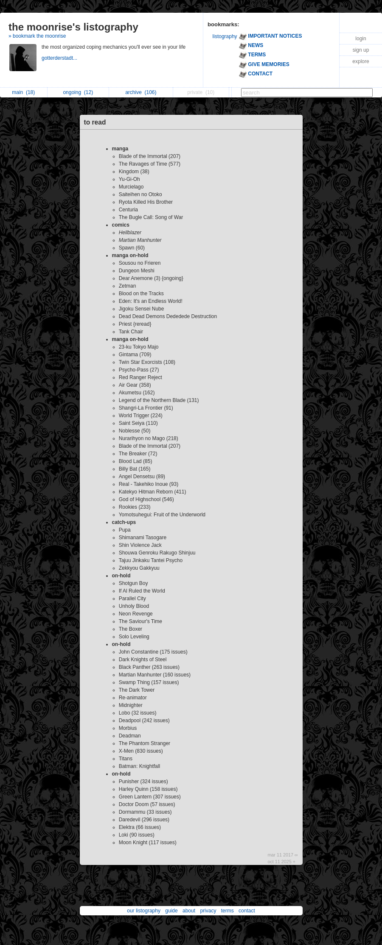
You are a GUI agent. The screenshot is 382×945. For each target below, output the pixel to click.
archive (140, 92)
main (23, 92)
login (360, 39)
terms (227, 911)
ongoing (78, 92)
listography (225, 36)
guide (171, 911)
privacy (208, 911)
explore (360, 61)
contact (247, 911)
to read (95, 122)
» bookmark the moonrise (37, 36)
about (189, 911)
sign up (361, 50)
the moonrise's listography (73, 27)
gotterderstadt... (60, 58)
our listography (143, 911)
